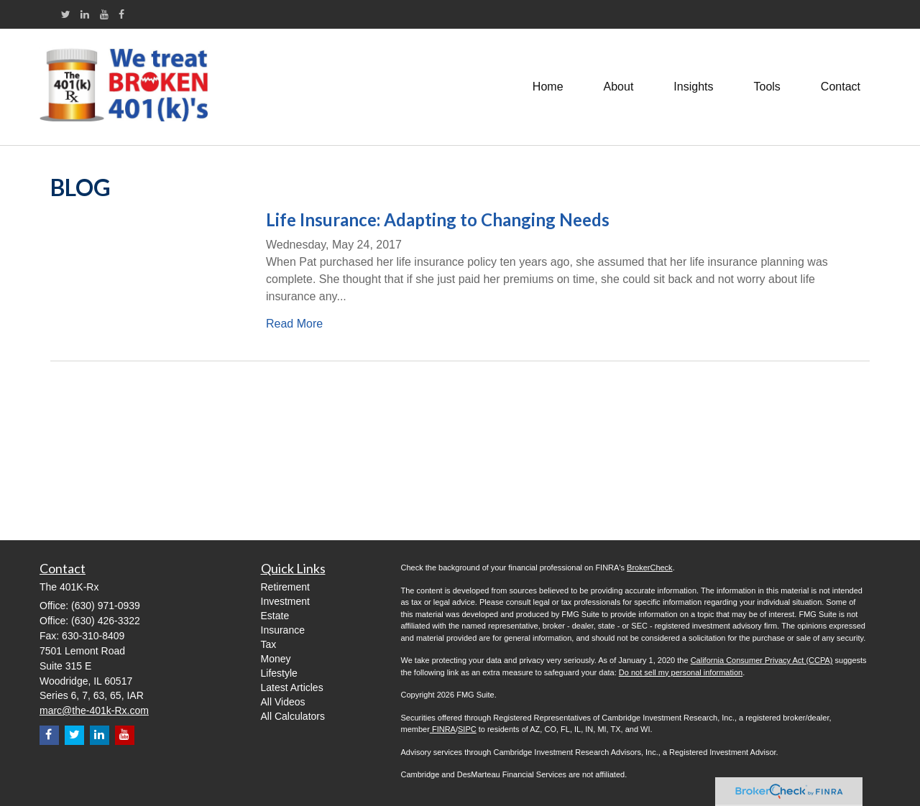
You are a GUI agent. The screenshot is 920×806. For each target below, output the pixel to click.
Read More (294, 324)
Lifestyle (279, 673)
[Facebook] (121, 14)
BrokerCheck (650, 567)
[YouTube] (104, 14)
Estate (275, 615)
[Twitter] (65, 14)
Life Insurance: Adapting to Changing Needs (438, 219)
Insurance (283, 630)
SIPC (467, 729)
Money (276, 658)
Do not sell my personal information (680, 672)
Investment (285, 601)
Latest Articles (292, 687)
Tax (269, 644)
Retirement (285, 587)
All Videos (283, 702)
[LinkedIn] (84, 14)
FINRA (443, 729)
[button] (619, 87)
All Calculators (293, 716)
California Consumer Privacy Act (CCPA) (762, 660)
